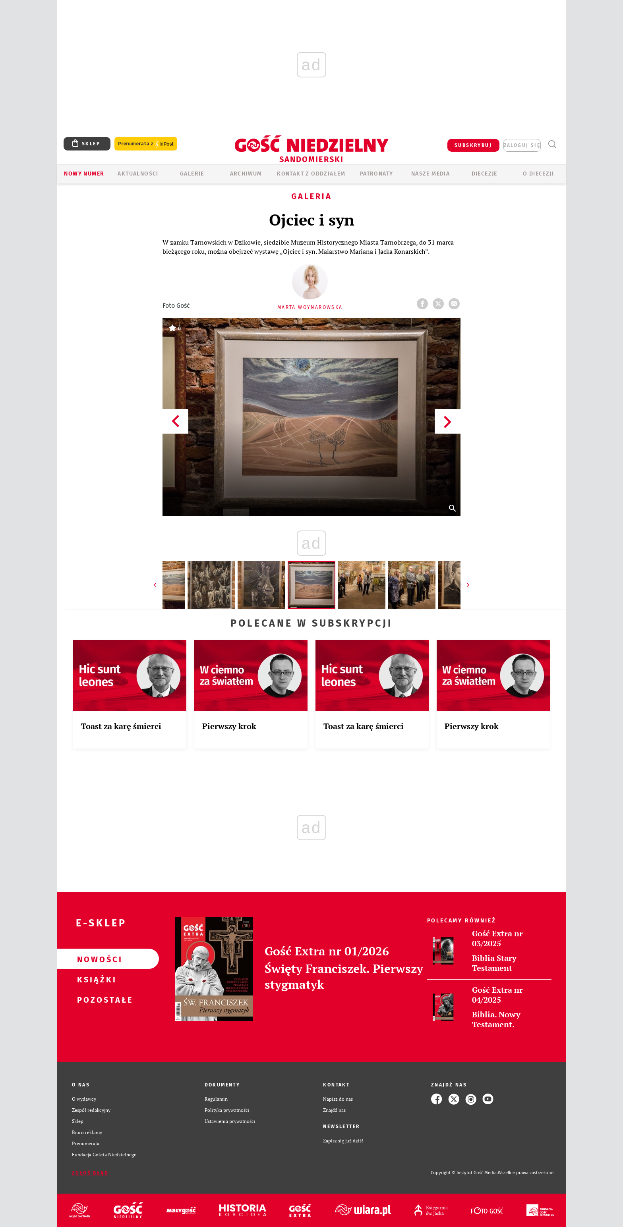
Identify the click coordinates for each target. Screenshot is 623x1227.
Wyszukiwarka (552, 144)
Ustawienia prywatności (230, 1121)
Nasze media (430, 173)
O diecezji (538, 173)
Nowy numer (84, 173)
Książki (95, 979)
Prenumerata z (146, 144)
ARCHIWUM (246, 173)
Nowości (95, 959)
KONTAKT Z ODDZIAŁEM (311, 173)
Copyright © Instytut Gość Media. (464, 1172)
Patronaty (376, 173)
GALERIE (192, 173)
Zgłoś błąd (90, 1173)
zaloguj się (522, 145)
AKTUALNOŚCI (138, 173)
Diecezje (484, 173)
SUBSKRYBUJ (473, 145)
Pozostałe (95, 999)
